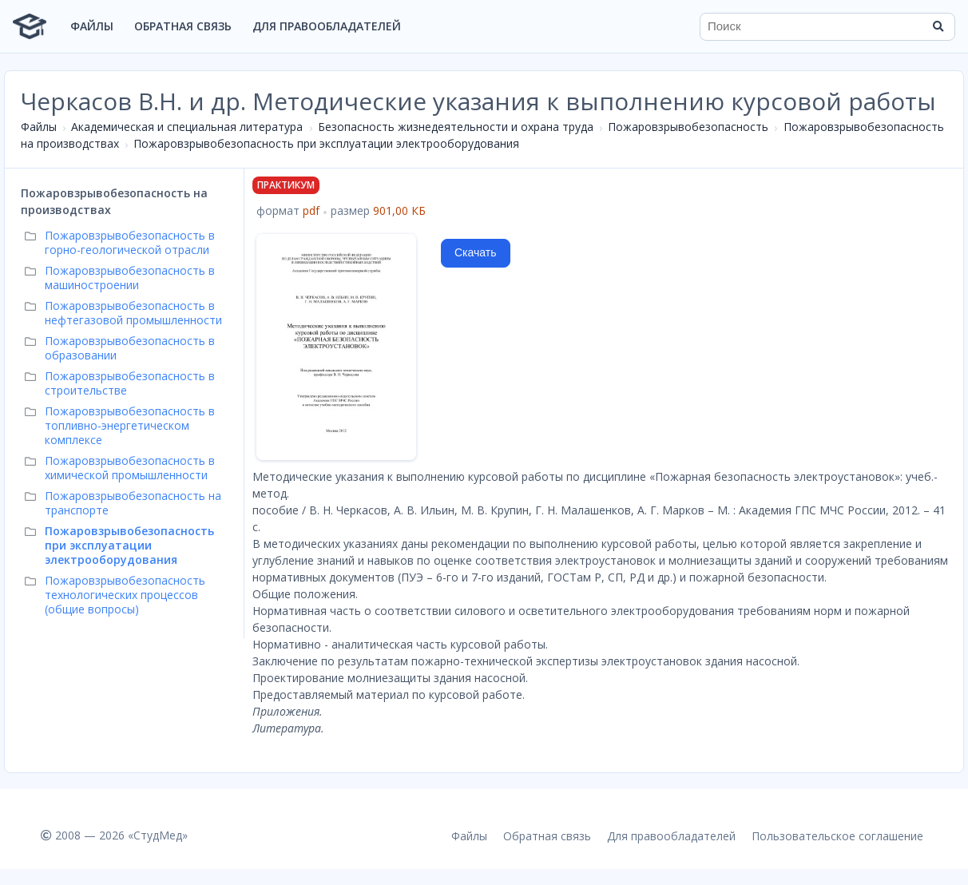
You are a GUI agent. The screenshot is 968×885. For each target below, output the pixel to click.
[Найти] (937, 26)
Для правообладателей (326, 26)
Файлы (91, 26)
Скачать (475, 252)
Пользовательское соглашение (837, 835)
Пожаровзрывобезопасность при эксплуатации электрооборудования (326, 143)
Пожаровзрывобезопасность (688, 126)
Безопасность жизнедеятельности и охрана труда (455, 126)
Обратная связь (183, 26)
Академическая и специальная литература (187, 126)
